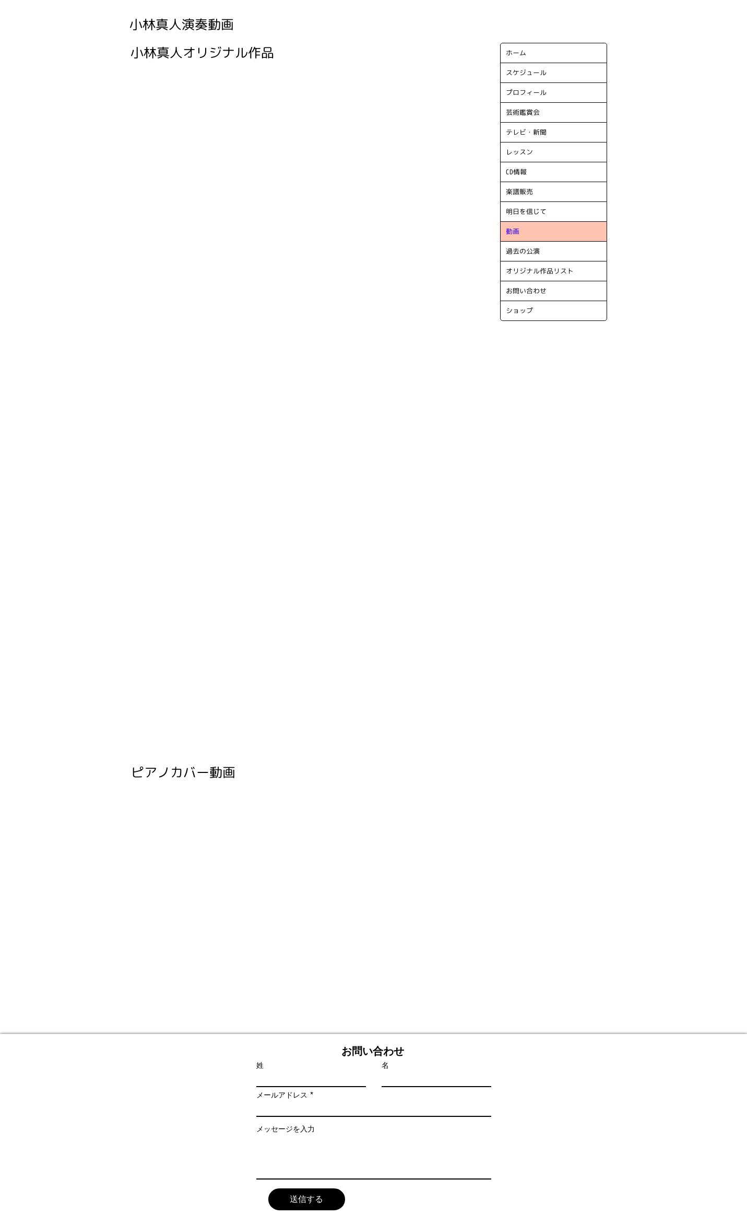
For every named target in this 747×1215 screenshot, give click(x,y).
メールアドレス (281, 1095)
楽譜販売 (519, 191)
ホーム (516, 52)
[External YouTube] (208, 119)
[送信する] (306, 1199)
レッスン (519, 152)
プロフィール (526, 92)
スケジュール (526, 72)
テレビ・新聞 (526, 132)
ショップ (519, 310)
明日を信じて (526, 211)
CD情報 (516, 171)
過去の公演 (523, 251)
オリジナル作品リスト (540, 271)
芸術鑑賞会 (523, 112)
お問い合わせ (526, 290)
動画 (512, 231)
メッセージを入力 (285, 1129)
